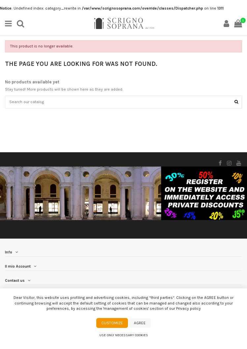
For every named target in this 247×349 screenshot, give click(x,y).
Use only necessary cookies (123, 335)
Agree (140, 323)
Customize (112, 323)
